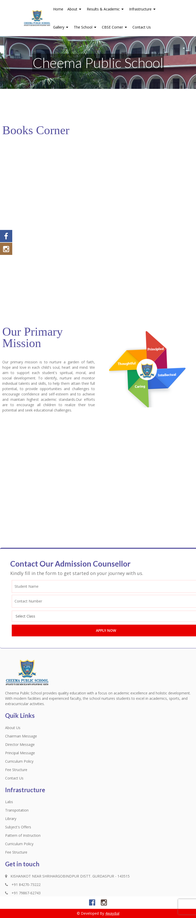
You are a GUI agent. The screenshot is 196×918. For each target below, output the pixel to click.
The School (86, 27)
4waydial (112, 913)
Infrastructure (143, 9)
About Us (12, 727)
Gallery (61, 27)
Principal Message (20, 752)
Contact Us (141, 27)
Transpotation (17, 810)
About (75, 9)
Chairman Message (21, 736)
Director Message (20, 744)
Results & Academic (106, 9)
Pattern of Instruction (23, 835)
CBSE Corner (115, 27)
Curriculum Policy (19, 761)
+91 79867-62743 (23, 892)
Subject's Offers (18, 827)
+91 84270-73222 (23, 884)
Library (10, 818)
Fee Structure (16, 769)
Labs (9, 801)
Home (58, 9)
